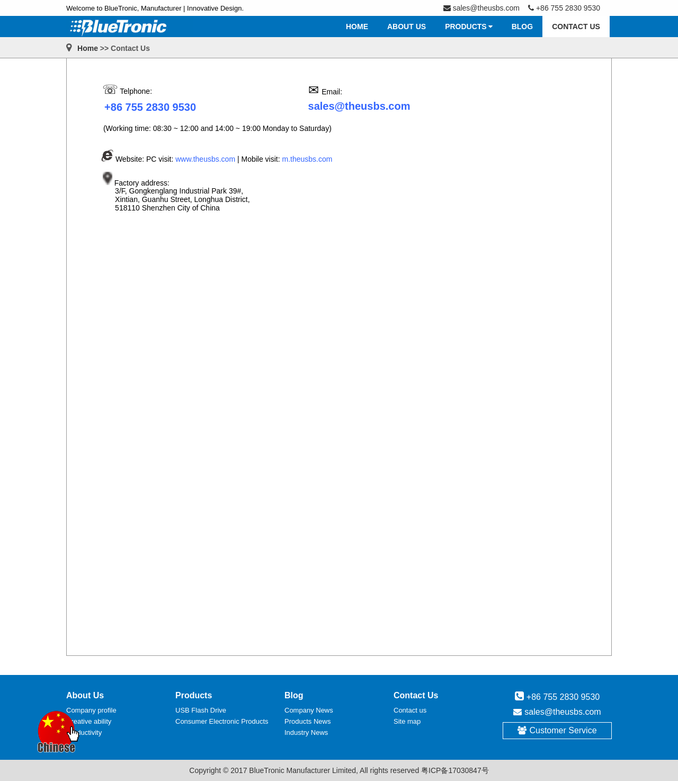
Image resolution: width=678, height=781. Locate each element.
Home (87, 48)
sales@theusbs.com (562, 711)
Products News (307, 721)
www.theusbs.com (205, 159)
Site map (407, 721)
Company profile (91, 710)
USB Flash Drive (200, 710)
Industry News (306, 732)
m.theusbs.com (307, 159)
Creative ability (88, 721)
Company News (308, 710)
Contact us (410, 710)
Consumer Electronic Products (222, 721)
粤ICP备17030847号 (455, 770)
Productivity (84, 732)
